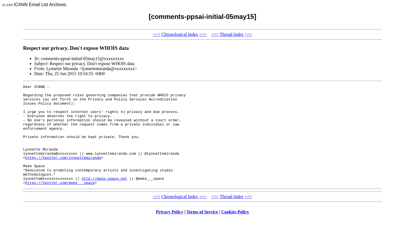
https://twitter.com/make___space (60, 202)
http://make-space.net (104, 197)
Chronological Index (179, 34)
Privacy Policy (169, 232)
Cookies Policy (235, 232)
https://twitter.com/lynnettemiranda (63, 172)
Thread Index (232, 34)
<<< (156, 34)
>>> (203, 34)
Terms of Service (202, 232)
